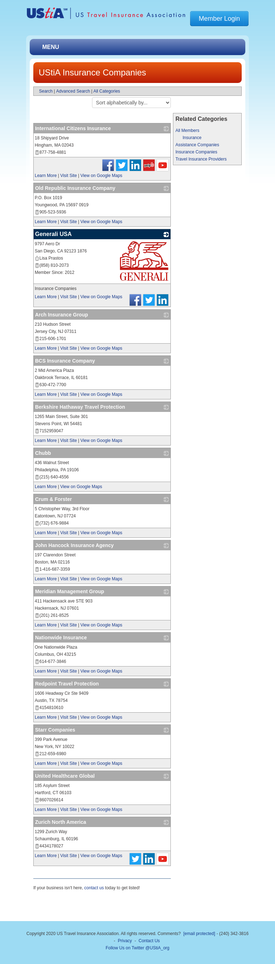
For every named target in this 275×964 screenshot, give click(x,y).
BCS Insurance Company (65, 361)
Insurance (192, 137)
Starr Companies (55, 730)
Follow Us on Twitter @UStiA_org (137, 947)
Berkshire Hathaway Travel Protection (80, 407)
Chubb (43, 453)
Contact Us (149, 940)
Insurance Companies (196, 151)
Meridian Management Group (69, 591)
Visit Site (68, 175)
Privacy (125, 940)
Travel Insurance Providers (201, 159)
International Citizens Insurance (73, 128)
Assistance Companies (197, 144)
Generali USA (53, 234)
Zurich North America (60, 822)
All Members (187, 130)
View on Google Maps (101, 175)
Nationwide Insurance (61, 637)
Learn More (46, 175)
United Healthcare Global (65, 776)
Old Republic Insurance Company (75, 188)
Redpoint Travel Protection (67, 684)
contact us (94, 887)
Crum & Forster (53, 499)
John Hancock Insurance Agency (74, 545)
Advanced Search (73, 91)
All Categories (106, 91)
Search (46, 91)
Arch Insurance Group (61, 315)
